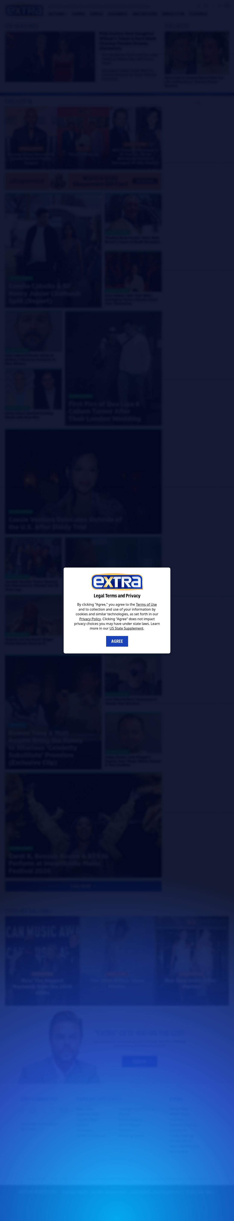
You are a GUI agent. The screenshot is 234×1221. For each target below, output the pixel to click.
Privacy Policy (90, 619)
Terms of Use (146, 604)
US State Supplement (126, 628)
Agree (117, 641)
